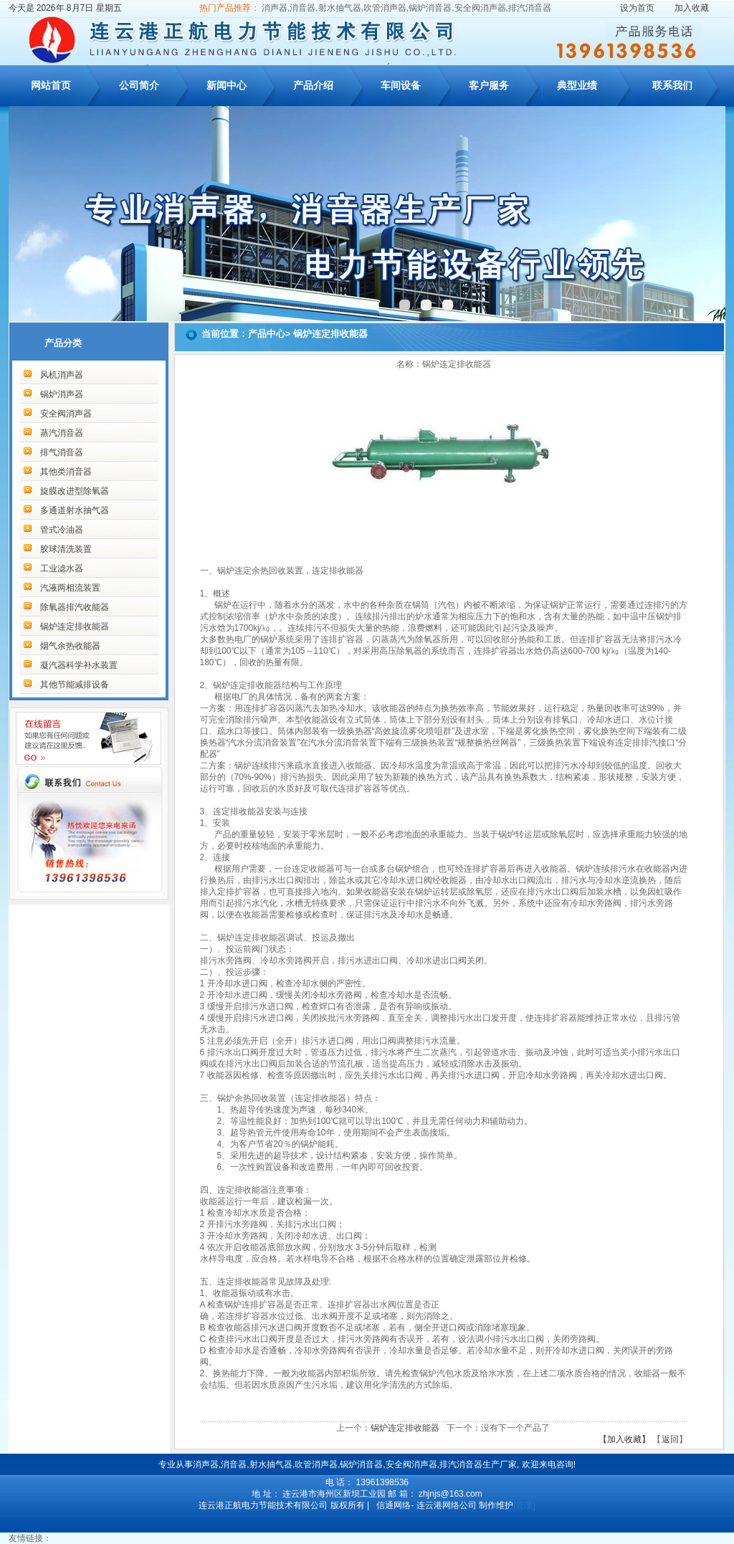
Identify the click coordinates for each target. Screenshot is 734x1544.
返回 (670, 1439)
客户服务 (489, 85)
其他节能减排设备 (74, 685)
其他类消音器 (66, 472)
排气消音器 (61, 452)
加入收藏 (692, 8)
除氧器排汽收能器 (74, 607)
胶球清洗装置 (66, 549)
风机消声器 (61, 375)
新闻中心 (226, 85)
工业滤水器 (61, 568)
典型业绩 (577, 85)
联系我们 (672, 85)
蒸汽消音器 (61, 433)
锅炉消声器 (61, 394)
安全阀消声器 (66, 414)
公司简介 (139, 85)
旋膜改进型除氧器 (74, 491)
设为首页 (637, 8)
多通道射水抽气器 (74, 510)
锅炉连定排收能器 (74, 626)
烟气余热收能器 (70, 646)
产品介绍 (313, 85)
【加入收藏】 (624, 1439)
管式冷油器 (61, 530)
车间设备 (401, 85)
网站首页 (51, 85)
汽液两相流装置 (70, 588)
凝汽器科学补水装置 (79, 665)
